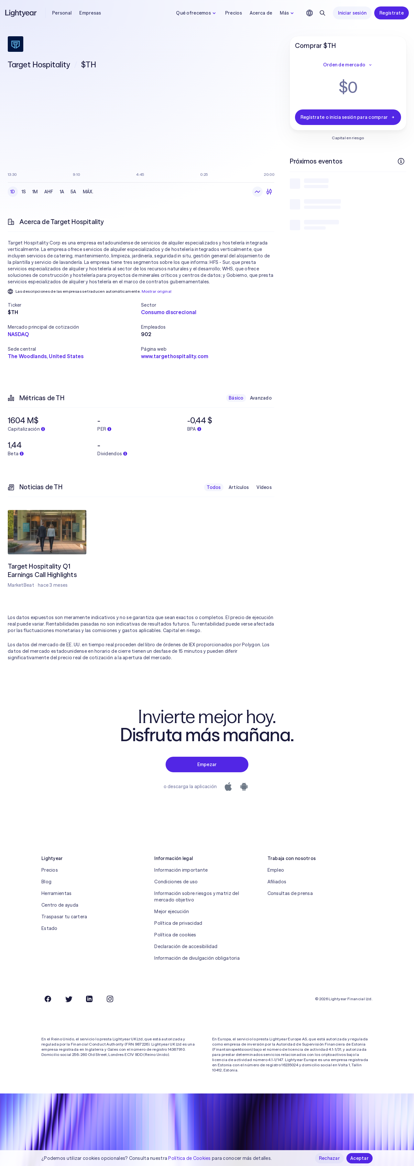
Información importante (181, 870)
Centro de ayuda (59, 905)
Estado (49, 928)
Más (287, 13)
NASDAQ (18, 334)
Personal (61, 13)
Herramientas (56, 893)
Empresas (90, 13)
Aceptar (359, 1158)
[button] (74, 305)
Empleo (275, 870)
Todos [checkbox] (214, 487)
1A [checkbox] (62, 192)
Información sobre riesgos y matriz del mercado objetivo (196, 896)
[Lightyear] (21, 13)
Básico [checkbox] (236, 398)
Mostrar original (157, 291)
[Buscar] (322, 12)
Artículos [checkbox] (239, 487)
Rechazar (329, 1158)
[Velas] (269, 192)
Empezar (207, 764)
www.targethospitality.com (174, 356)
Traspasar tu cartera (64, 917)
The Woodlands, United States (45, 356)
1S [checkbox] (24, 192)
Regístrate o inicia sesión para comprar (348, 117)
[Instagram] (110, 998)
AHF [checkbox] (48, 192)
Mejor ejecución (171, 911)
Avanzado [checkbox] (261, 398)
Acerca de (261, 13)
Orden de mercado (348, 65)
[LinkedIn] (89, 998)
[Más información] (401, 161)
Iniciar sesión (352, 13)
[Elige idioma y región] (309, 12)
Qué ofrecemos (196, 13)
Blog (46, 882)
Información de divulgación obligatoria (197, 958)
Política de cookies (175, 935)
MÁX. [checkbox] (88, 192)
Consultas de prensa (290, 893)
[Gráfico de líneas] (257, 192)
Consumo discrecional (168, 312)
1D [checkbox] (12, 192)
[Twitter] (68, 998)
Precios (233, 13)
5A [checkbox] (73, 192)
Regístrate (391, 13)
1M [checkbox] (35, 192)
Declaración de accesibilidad (185, 946)
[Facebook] (47, 998)
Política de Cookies (189, 1158)
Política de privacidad (178, 923)
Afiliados (277, 882)
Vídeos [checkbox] (264, 487)
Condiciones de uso (176, 882)
